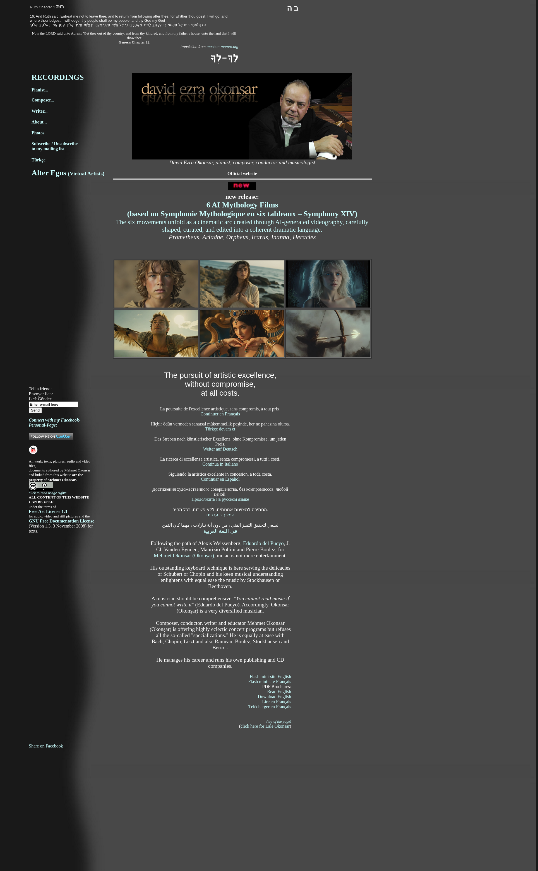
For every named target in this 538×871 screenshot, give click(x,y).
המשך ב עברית (220, 514)
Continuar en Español (220, 479)
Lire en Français (276, 701)
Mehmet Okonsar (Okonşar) (184, 555)
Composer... (43, 100)
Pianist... (40, 90)
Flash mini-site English (270, 676)
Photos (38, 132)
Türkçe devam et (220, 429)
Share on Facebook (46, 746)
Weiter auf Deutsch (220, 449)
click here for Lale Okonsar (265, 726)
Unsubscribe (66, 143)
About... (39, 122)
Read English (279, 691)
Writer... (39, 111)
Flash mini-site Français (269, 681)
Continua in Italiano (220, 464)
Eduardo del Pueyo (263, 543)
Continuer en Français (220, 414)
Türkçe (38, 160)
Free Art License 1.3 (48, 511)
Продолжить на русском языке (220, 499)
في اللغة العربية (220, 531)
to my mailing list (48, 148)
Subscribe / (43, 143)
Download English (274, 696)
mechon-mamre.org (222, 47)
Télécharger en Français (269, 706)
